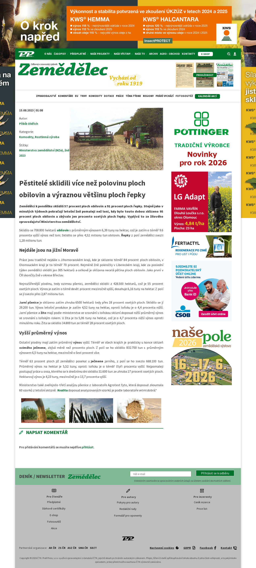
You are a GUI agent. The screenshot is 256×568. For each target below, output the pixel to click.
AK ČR (52, 548)
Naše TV (141, 54)
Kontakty (188, 54)
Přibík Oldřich (28, 124)
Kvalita (62, 390)
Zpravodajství (46, 96)
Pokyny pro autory (128, 502)
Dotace (109, 96)
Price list (202, 508)
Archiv (153, 54)
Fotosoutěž (184, 96)
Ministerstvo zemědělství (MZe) (41, 150)
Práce (120, 96)
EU (76, 96)
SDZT (93, 548)
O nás (48, 54)
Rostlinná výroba (47, 137)
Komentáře (65, 96)
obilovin (63, 230)
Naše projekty (101, 54)
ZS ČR (62, 548)
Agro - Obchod (170, 54)
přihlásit (88, 447)
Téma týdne (133, 96)
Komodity (95, 96)
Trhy (83, 96)
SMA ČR (83, 548)
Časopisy (61, 54)
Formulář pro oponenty (128, 515)
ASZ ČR (72, 548)
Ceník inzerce (202, 502)
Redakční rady (128, 509)
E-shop (54, 515)
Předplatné (79, 54)
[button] (215, 473)
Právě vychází (165, 96)
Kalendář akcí (207, 96)
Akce (54, 528)
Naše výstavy (123, 54)
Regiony (148, 96)
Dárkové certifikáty (54, 508)
